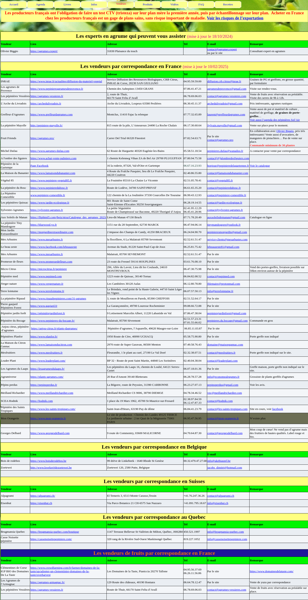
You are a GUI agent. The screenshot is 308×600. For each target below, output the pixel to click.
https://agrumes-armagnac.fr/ (47, 582)
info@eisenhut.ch (217, 503)
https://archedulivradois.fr (45, 103)
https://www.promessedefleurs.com (51, 261)
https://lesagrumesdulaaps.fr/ (47, 368)
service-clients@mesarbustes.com (227, 239)
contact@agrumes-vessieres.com (226, 96)
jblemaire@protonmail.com (223, 283)
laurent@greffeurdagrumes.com (226, 114)
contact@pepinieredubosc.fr (224, 187)
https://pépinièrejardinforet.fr (47, 313)
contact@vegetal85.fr (220, 180)
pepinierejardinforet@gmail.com (226, 313)
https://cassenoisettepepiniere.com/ (51, 539)
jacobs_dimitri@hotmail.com (224, 467)
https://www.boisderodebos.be (48, 460)
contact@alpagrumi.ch (220, 495)
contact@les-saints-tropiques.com (227, 409)
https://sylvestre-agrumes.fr (46, 210)
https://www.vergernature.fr (46, 283)
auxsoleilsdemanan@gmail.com (226, 217)
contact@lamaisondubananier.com (227, 173)
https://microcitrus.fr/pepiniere (48, 269)
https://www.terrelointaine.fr (47, 291)
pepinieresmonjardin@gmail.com (227, 232)
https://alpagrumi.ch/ (42, 495)
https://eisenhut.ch (41, 503)
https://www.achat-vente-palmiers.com (53, 158)
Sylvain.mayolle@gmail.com (224, 125)
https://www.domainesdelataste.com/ (271, 571)
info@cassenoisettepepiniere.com (227, 539)
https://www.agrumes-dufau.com (49, 151)
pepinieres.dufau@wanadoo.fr (225, 151)
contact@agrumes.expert (222, 49)
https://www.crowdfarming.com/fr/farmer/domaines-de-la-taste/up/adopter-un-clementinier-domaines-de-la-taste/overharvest (65, 571)
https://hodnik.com (41, 401)
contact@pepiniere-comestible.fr (226, 195)
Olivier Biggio (285, 131)
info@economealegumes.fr (223, 376)
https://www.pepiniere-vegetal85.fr (51, 180)
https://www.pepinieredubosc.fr (49, 187)
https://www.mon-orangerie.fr (48, 418)
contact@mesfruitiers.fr (221, 352)
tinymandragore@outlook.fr (224, 224)
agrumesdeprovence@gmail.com (226, 88)
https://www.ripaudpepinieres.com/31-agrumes (58, 298)
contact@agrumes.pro (220, 140)
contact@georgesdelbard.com (225, 433)
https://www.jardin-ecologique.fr (49, 202)
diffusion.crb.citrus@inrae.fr (224, 81)
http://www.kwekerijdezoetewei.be (51, 467)
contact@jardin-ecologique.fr (224, 202)
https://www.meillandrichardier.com (51, 392)
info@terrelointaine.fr (220, 291)
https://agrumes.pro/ (42, 138)
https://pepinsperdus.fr (43, 384)
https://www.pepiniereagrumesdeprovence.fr (56, 88)
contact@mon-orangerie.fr (223, 418)
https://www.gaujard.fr (43, 305)
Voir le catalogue (260, 165)
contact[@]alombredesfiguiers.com (228, 158)
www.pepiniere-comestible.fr (47, 195)
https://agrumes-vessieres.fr (46, 96)
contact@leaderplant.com (222, 360)
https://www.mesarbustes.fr (46, 239)
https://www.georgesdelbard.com (49, 433)
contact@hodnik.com (220, 401)
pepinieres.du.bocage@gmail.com (227, 320)
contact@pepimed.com (221, 276)
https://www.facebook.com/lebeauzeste (53, 246)
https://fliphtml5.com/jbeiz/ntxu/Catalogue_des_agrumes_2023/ (68, 217)
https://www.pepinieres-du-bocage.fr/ (52, 320)
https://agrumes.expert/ (44, 51)
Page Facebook (39, 165)
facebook (277, 409)
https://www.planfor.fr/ (44, 336)
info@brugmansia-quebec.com (225, 531)
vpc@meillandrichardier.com (224, 392)
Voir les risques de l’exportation (235, 18)
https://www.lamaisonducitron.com (51, 344)
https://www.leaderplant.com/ (47, 360)
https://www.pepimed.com (46, 276)
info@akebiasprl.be (219, 460)
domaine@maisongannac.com (225, 344)
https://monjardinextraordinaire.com (51, 232)
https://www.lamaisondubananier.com (52, 173)
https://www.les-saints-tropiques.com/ (52, 409)
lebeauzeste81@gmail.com (223, 246)
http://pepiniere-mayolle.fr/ (46, 125)
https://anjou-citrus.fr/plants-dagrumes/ (54, 328)
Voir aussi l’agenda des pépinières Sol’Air (275, 119)
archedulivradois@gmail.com (224, 103)
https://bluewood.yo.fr (43, 224)
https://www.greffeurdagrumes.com (51, 114)
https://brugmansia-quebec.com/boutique (54, 531)
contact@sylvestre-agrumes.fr (225, 210)
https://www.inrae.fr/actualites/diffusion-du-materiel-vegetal (66, 81)
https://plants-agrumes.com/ (46, 376)
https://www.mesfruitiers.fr (46, 352)
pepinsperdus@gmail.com (222, 384)
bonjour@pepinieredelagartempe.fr (228, 165)
